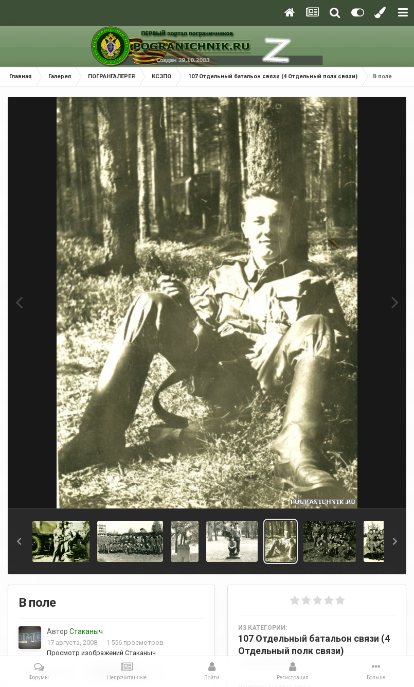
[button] (19, 541)
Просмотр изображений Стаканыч (101, 653)
